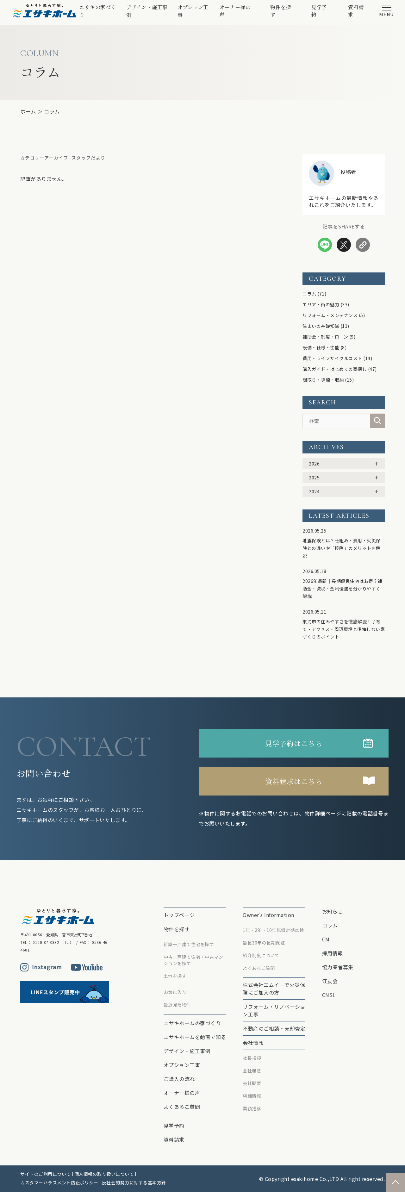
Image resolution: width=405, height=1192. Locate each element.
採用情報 (332, 953)
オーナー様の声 (235, 10)
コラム (52, 111)
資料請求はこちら (293, 781)
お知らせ (332, 911)
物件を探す (280, 10)
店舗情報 (252, 1096)
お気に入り (175, 992)
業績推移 (252, 1108)
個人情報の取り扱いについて (104, 1174)
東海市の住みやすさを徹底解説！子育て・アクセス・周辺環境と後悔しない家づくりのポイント (343, 629)
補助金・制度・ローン (325, 337)
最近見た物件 (177, 1005)
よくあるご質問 (182, 1106)
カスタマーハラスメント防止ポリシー (59, 1182)
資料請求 (356, 10)
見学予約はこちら (293, 743)
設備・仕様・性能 (320, 347)
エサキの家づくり (97, 10)
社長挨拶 (252, 1058)
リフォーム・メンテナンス (330, 315)
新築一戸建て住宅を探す (189, 944)
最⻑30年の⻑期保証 (264, 942)
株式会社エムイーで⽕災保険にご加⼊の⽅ (274, 988)
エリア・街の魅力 (320, 304)
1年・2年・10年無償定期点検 (273, 930)
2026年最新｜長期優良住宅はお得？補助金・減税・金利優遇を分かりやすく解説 (342, 588)
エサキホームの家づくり (192, 1023)
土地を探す (175, 976)
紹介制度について (261, 955)
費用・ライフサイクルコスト (332, 358)
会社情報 (253, 1042)
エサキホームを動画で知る (195, 1037)
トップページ (179, 915)
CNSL (329, 995)
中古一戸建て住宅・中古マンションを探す (193, 960)
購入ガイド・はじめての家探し (334, 369)
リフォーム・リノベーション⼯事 (274, 1010)
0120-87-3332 (46, 942)
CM (326, 939)
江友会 (330, 981)
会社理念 (252, 1070)
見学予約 (319, 10)
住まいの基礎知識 (320, 326)
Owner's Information (268, 915)
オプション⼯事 (193, 10)
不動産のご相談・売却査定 (274, 1028)
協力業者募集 (337, 967)
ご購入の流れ (179, 1079)
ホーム (28, 111)
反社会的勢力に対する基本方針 (134, 1182)
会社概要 (252, 1083)
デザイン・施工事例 (147, 10)
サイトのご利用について (45, 1174)
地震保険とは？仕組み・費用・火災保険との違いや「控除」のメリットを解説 (341, 548)
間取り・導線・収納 (323, 380)
